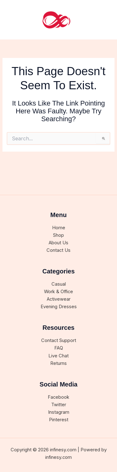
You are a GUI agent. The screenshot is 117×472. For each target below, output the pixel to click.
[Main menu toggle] (104, 19)
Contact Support (58, 340)
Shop (58, 235)
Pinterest (58, 420)
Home (58, 228)
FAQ (58, 348)
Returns (58, 363)
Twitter (58, 404)
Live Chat (58, 356)
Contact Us (58, 250)
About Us (58, 243)
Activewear (59, 299)
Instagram (58, 412)
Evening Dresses (59, 306)
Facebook (58, 397)
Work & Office (58, 291)
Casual (58, 284)
